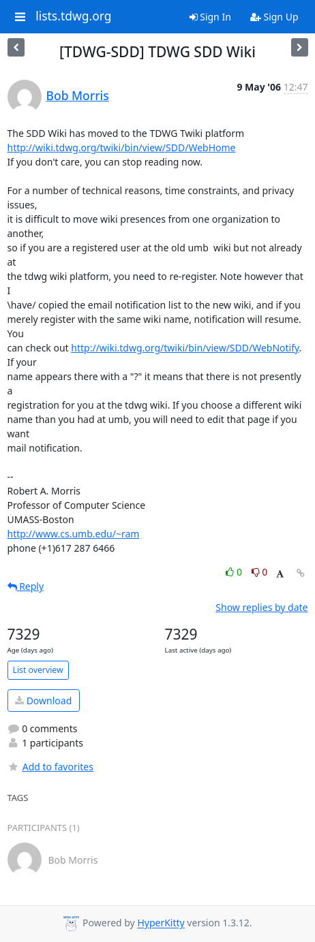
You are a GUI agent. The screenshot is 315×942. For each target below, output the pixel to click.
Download (43, 700)
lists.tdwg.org (73, 16)
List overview (38, 670)
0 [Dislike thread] (260, 571)
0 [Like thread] (235, 571)
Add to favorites (50, 766)
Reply (25, 586)
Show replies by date (261, 607)
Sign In (210, 16)
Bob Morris (77, 95)
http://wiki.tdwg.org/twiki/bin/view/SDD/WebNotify (185, 347)
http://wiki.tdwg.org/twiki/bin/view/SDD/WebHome (121, 147)
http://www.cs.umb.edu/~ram (73, 533)
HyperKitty (160, 923)
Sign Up (274, 16)
